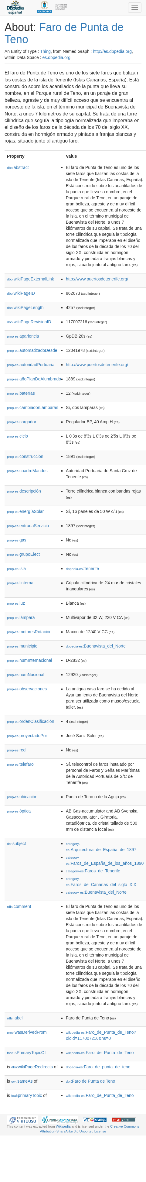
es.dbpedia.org (56, 57)
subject (16, 843)
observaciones (27, 688)
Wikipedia (63, 1126)
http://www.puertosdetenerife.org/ (97, 279)
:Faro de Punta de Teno (90, 1081)
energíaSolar (25, 511)
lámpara (21, 617)
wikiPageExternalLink (30, 279)
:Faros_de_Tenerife (93, 870)
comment (19, 906)
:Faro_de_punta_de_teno (98, 1066)
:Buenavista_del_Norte (96, 646)
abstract (18, 167)
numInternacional (29, 660)
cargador (21, 421)
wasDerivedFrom (27, 1032)
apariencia (23, 336)
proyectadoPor (27, 735)
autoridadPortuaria (30, 364)
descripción (24, 491)
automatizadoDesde (32, 350)
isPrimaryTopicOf (26, 1052)
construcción (25, 456)
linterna (20, 582)
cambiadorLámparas (32, 407)
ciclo (17, 436)
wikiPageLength (25, 307)
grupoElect (23, 554)
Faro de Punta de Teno (64, 33)
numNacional (25, 674)
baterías (21, 393)
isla (16, 568)
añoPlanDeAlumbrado (34, 378)
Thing (45, 51)
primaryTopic (26, 1095)
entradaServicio (28, 525)
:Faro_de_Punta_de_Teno (100, 1052)
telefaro (20, 764)
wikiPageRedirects (32, 1066)
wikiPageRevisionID (29, 321)
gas (16, 540)
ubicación (22, 796)
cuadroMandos (27, 470)
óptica (19, 811)
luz (16, 603)
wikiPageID (21, 293)
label (14, 1017)
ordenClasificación (30, 721)
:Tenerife (82, 568)
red (16, 749)
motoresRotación (29, 631)
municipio (22, 646)
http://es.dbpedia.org (112, 51)
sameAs (21, 1081)
